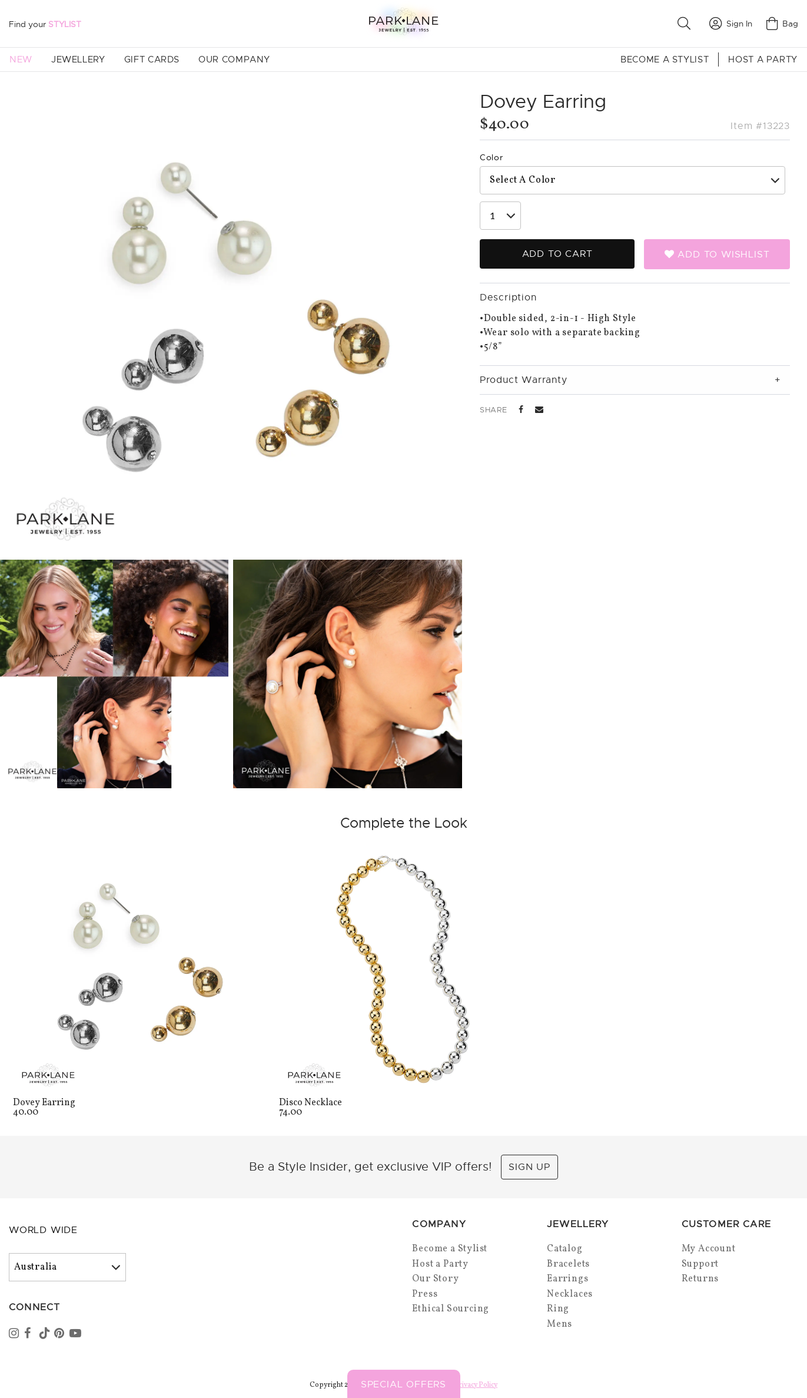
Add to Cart (557, 254)
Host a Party (763, 59)
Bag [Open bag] (782, 23)
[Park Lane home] (403, 23)
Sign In (730, 23)
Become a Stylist (664, 59)
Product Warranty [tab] (523, 380)
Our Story (435, 1279)
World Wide (43, 1230)
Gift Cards (152, 59)
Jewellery (78, 59)
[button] (686, 23)
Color (491, 157)
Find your (45, 24)
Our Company (234, 59)
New (20, 59)
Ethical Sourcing (450, 1309)
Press (424, 1294)
